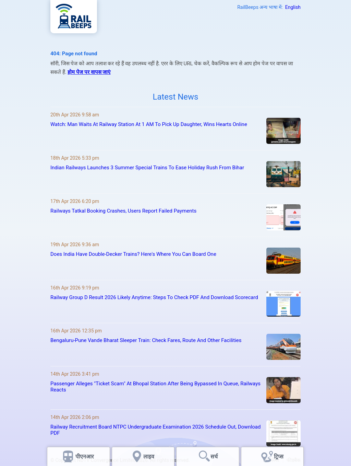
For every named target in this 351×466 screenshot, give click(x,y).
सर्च (214, 456)
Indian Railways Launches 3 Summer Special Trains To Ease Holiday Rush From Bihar (147, 167)
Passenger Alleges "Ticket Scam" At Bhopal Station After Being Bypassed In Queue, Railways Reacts (155, 386)
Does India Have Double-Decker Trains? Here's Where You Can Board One (133, 254)
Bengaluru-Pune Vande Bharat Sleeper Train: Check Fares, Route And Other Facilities (145, 340)
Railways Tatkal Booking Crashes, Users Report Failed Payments (123, 211)
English (293, 7)
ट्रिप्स (278, 456)
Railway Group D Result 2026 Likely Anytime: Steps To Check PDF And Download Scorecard (154, 297)
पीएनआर (84, 456)
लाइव (149, 456)
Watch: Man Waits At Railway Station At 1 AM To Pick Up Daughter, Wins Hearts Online (148, 124)
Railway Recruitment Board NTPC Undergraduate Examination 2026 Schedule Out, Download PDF (155, 430)
